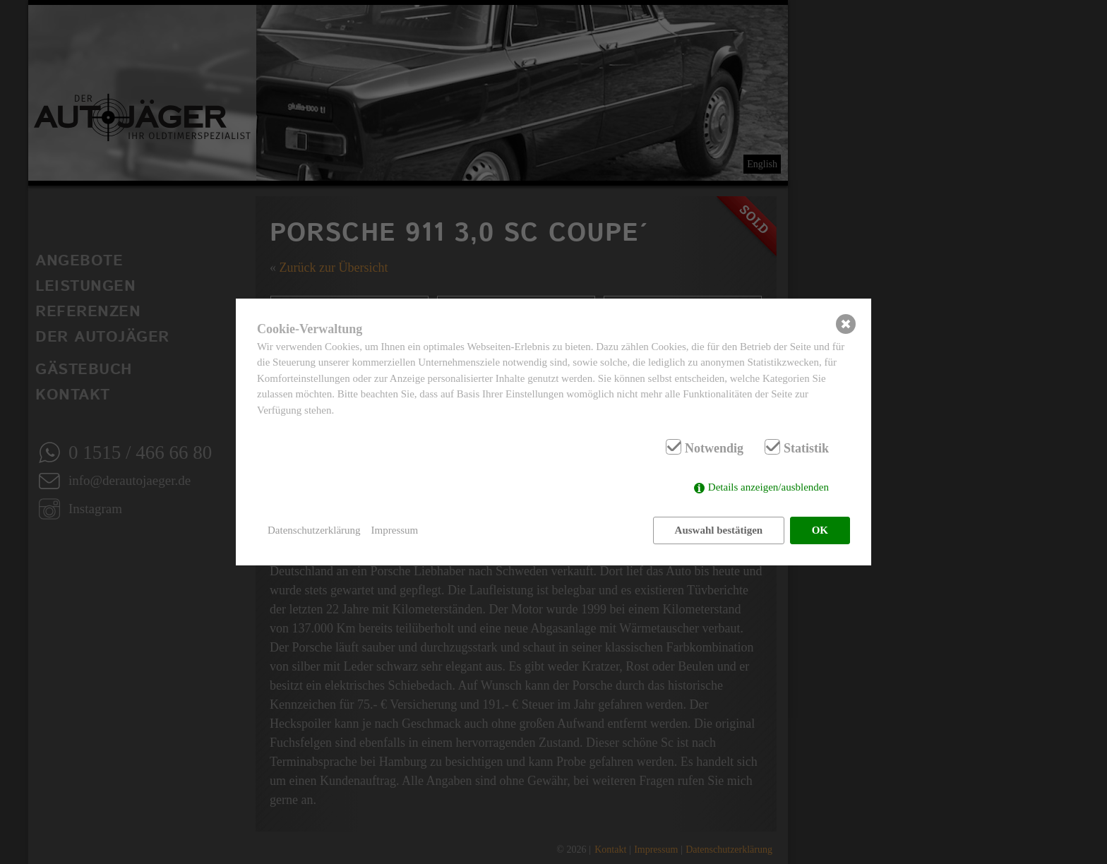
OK (820, 530)
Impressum (395, 530)
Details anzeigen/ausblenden (768, 487)
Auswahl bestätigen (719, 530)
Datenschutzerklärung (314, 530)
